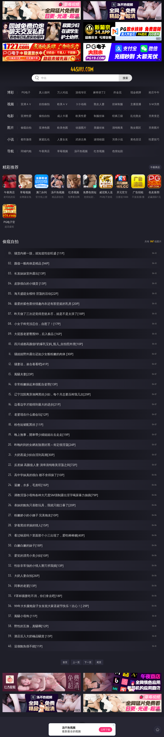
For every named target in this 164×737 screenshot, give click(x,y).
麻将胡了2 (99, 92)
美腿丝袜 (99, 127)
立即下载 (105, 729)
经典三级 (117, 116)
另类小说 (117, 139)
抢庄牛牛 (154, 92)
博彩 (10, 92)
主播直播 (135, 104)
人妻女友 (62, 139)
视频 (10, 104)
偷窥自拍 (26, 127)
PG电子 (26, 92)
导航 (10, 151)
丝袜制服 (117, 104)
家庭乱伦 (44, 139)
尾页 (99, 662)
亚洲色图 (44, 127)
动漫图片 (81, 127)
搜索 (125, 78)
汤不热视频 (81, 151)
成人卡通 (62, 116)
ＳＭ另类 (154, 104)
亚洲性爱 (26, 116)
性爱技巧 (154, 139)
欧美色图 (62, 127)
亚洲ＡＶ (26, 104)
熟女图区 (135, 127)
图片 (10, 127)
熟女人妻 (99, 104)
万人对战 (62, 92)
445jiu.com (81, 69)
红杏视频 (99, 151)
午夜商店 (44, 151)
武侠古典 (81, 139)
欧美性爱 (81, 116)
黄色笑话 (135, 139)
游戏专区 (81, 92)
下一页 (87, 662)
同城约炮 (26, 151)
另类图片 (154, 127)
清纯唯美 (117, 127)
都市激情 (26, 139)
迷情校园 (99, 139)
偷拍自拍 (44, 116)
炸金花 (118, 92)
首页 (65, 662)
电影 (10, 116)
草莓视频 (62, 151)
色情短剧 (117, 151)
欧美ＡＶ (62, 104)
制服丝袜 (99, 116)
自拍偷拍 (44, 104)
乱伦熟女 (135, 116)
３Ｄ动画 (81, 104)
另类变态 (154, 116)
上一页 (76, 662)
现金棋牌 (135, 92)
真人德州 (44, 92)
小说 (10, 139)
